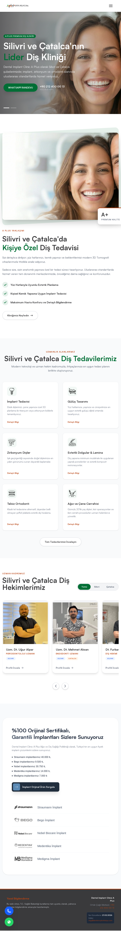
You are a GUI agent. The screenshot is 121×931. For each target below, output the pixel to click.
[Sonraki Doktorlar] (65, 686)
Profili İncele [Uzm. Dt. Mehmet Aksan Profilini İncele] (65, 667)
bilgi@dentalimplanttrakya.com (100, 921)
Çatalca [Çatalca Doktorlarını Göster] (110, 586)
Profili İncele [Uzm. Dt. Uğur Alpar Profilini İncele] (15, 667)
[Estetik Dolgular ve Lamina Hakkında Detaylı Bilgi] (91, 456)
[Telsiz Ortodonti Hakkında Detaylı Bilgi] (30, 507)
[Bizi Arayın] (9, 910)
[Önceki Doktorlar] (55, 686)
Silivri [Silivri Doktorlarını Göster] (96, 586)
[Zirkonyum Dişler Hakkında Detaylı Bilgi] (30, 456)
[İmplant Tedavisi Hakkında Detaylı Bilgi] (30, 405)
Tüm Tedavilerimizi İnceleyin (60, 541)
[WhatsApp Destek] (9, 922)
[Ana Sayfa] (18, 6)
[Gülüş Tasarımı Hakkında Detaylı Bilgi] (91, 405)
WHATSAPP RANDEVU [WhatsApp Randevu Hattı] (20, 87)
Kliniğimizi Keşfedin (20, 315)
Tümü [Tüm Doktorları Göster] (84, 586)
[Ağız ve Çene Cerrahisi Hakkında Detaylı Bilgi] (91, 507)
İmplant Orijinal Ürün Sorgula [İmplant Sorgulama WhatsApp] (34, 786)
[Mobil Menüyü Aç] (110, 5)
